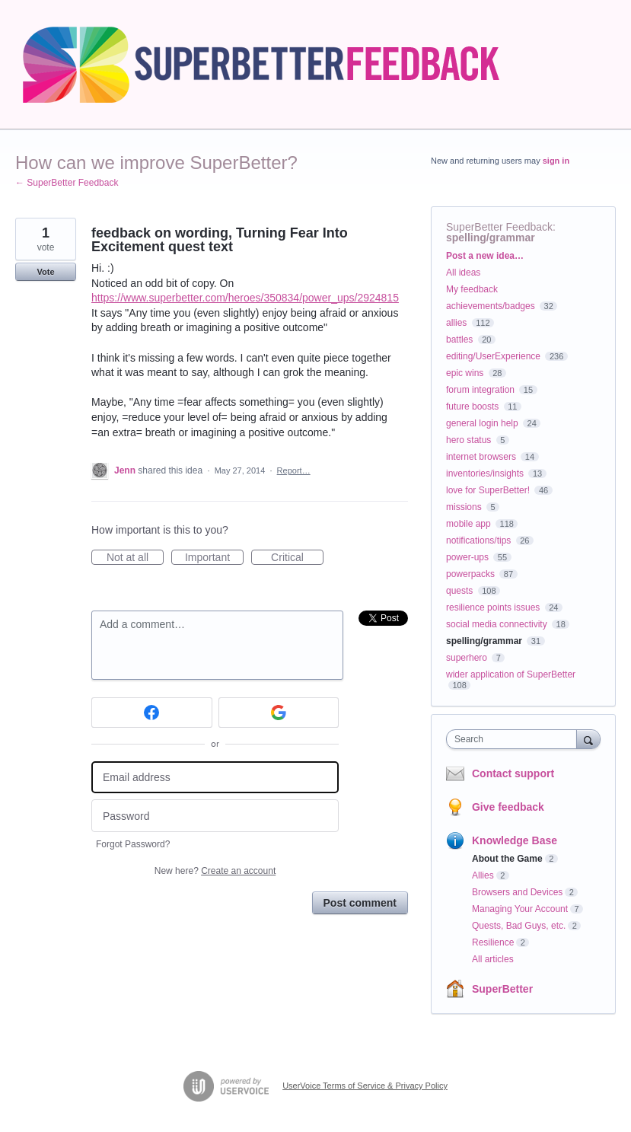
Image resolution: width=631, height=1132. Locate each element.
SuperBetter (502, 989)
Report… (294, 470)
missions (464, 507)
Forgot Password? (133, 844)
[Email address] (215, 777)
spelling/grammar (490, 237)
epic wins (464, 373)
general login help (482, 423)
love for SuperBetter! (488, 490)
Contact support (513, 773)
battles (459, 339)
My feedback (472, 289)
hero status (468, 440)
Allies (483, 875)
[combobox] (515, 739)
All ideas (463, 272)
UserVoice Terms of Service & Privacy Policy (365, 1085)
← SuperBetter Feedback (66, 182)
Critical (297, 558)
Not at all (135, 558)
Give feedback (508, 807)
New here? (215, 871)
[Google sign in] (278, 712)
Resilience (493, 942)
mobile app (468, 523)
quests (459, 590)
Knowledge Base (514, 840)
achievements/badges (490, 306)
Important (214, 558)
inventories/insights (485, 473)
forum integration (480, 389)
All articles (493, 959)
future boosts (472, 406)
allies (456, 322)
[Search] (588, 738)
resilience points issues (493, 607)
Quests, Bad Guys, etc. (519, 925)
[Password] (215, 815)
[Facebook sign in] (151, 712)
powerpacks (470, 574)
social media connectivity (496, 624)
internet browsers (481, 456)
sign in (556, 160)
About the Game (507, 858)
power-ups (467, 557)
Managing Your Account (520, 909)
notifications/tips (478, 540)
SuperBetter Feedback (499, 227)
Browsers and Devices (517, 892)
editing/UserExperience (493, 356)
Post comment (360, 903)
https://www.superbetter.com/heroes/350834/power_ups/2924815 (245, 298)
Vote (45, 271)
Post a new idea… (485, 255)
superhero (466, 657)
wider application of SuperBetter (510, 674)
